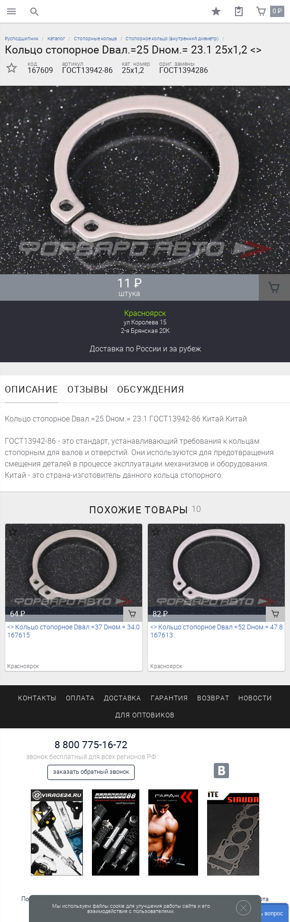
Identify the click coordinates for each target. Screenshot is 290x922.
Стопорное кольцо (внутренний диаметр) (172, 39)
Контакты (37, 698)
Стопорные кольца (95, 39)
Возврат (213, 698)
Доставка (145, 348)
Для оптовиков (145, 715)
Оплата (80, 698)
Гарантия (170, 698)
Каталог (56, 39)
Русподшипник (21, 39)
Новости (255, 698)
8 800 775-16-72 (90, 745)
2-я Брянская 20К (145, 330)
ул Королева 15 (145, 322)
